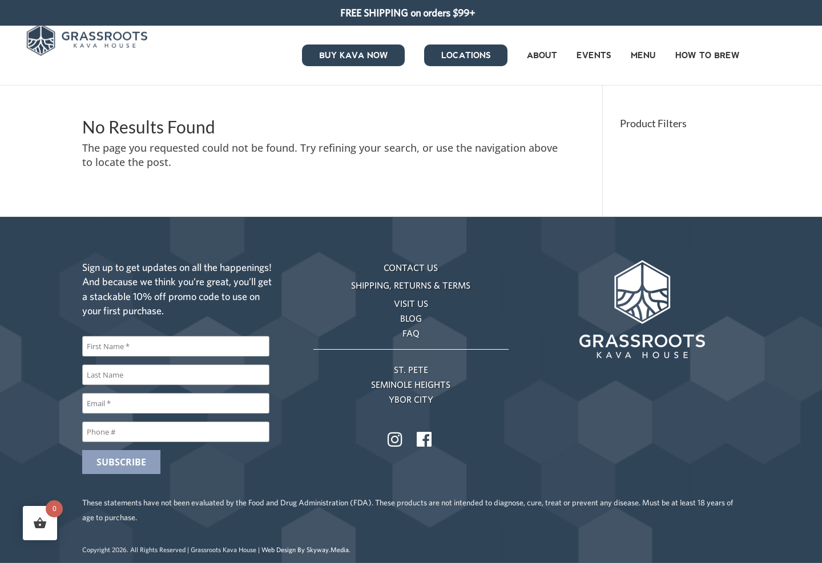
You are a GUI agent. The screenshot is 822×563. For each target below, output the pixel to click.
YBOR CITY (411, 399)
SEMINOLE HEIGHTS (410, 384)
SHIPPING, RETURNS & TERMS (410, 285)
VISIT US (411, 303)
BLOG (411, 318)
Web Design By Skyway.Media (305, 549)
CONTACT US (411, 267)
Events (594, 56)
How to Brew (707, 56)
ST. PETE (411, 369)
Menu (643, 56)
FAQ (411, 333)
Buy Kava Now (353, 56)
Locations (466, 56)
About (542, 56)
